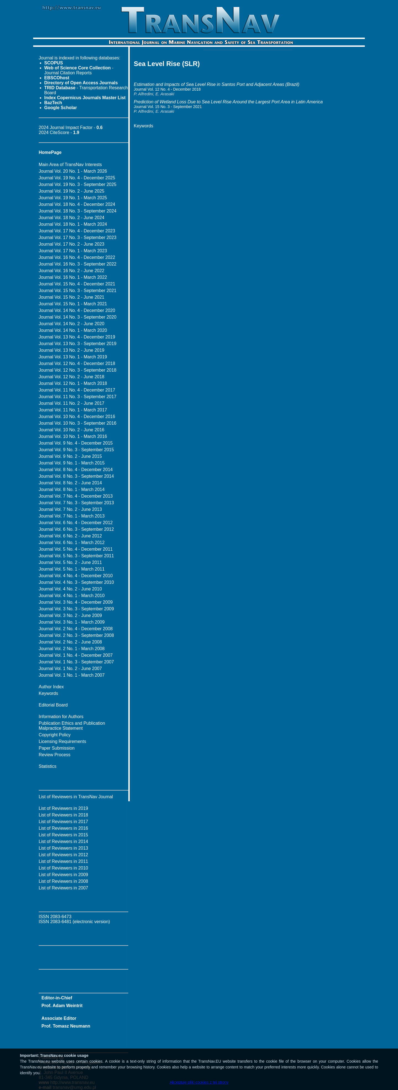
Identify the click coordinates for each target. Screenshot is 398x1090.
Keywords (48, 693)
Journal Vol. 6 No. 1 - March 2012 (71, 542)
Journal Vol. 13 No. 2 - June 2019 (71, 350)
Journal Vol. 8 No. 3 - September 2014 (76, 476)
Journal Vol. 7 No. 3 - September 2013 (76, 502)
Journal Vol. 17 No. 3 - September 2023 (77, 237)
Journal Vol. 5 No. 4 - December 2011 (76, 549)
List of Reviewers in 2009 (63, 874)
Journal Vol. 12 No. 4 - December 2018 (77, 363)
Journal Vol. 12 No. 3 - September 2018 (77, 370)
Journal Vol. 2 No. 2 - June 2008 (70, 642)
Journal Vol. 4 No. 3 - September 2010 (76, 582)
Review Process (54, 754)
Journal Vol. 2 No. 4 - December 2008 (76, 628)
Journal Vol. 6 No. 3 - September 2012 (76, 529)
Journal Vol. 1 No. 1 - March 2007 (71, 675)
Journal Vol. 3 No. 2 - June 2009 (70, 615)
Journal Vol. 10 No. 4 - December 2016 (77, 416)
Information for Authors (61, 716)
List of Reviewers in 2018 (63, 815)
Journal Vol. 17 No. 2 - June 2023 (71, 244)
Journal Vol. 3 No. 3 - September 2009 (76, 608)
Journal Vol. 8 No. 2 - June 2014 (70, 482)
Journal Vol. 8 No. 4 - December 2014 (76, 469)
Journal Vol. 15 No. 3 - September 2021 (77, 290)
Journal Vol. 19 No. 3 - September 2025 (77, 184)
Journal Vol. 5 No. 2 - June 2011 (70, 562)
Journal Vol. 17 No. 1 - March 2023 (73, 250)
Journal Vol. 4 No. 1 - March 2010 (71, 595)
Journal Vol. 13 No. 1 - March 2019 (73, 356)
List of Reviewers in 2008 (63, 881)
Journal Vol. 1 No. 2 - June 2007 (70, 668)
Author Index (51, 686)
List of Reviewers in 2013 (63, 848)
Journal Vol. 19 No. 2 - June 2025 (71, 191)
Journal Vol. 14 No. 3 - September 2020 (77, 317)
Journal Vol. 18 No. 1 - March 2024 (73, 224)
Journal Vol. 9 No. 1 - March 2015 (71, 463)
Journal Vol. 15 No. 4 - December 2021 (77, 284)
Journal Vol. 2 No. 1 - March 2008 (71, 648)
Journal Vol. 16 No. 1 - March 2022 (73, 277)
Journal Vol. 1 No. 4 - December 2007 (76, 655)
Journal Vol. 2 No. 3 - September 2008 (76, 635)
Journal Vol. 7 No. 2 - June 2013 (70, 509)
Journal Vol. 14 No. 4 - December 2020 (77, 310)
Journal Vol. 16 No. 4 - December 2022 (77, 257)
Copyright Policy (55, 734)
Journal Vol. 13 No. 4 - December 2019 (77, 337)
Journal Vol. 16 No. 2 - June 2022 (71, 270)
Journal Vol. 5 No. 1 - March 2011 (71, 569)
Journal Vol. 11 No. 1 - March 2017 (73, 410)
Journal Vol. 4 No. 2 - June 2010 (70, 589)
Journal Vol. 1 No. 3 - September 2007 (76, 662)
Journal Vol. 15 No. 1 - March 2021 (73, 303)
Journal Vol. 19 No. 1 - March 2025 (73, 197)
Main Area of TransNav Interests (70, 164)
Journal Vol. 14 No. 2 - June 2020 (71, 323)
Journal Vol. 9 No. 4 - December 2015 (76, 443)
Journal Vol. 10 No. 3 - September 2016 (77, 423)
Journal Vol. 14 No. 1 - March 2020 (73, 330)
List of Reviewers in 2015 (63, 834)
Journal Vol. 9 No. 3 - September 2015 (76, 449)
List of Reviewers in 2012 (63, 854)
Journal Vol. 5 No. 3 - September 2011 (76, 555)
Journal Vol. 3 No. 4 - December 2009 (76, 602)
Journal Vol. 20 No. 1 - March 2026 (73, 171)
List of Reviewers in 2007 (63, 888)
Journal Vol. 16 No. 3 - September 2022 (77, 264)
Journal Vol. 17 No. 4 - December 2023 (77, 230)
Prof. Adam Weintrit (61, 1005)
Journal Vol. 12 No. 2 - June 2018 (71, 376)
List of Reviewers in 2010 (63, 868)
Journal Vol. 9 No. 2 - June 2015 (70, 456)
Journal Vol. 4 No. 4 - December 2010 (76, 575)
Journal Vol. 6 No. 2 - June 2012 (70, 536)
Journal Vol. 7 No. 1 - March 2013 (71, 516)
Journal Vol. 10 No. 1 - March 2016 (73, 436)
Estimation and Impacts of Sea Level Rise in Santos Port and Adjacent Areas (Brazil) (216, 84)
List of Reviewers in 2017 (63, 821)
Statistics (47, 766)
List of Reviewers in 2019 (63, 808)
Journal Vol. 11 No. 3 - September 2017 (77, 396)
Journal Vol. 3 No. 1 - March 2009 (71, 622)
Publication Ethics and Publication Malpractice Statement (72, 726)
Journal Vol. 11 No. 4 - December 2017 (77, 390)
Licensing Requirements (62, 741)
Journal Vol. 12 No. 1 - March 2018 (73, 383)
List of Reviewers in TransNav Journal (76, 796)
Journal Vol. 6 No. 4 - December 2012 (76, 522)
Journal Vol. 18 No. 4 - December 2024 (77, 204)
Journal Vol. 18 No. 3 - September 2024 (77, 211)
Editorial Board (53, 705)
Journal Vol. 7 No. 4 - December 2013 (76, 496)
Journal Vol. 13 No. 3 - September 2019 (77, 343)
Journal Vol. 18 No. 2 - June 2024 (71, 217)
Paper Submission (57, 748)
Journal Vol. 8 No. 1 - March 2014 (71, 489)
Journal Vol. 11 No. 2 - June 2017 (71, 403)
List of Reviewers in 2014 (63, 841)
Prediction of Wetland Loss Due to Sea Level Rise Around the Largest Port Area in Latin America (228, 101)
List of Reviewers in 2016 (63, 828)
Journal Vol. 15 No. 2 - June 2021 (71, 297)
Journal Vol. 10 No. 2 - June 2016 (71, 429)
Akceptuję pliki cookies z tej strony (199, 1082)
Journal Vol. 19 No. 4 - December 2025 (77, 177)
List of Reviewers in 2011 (63, 861)
